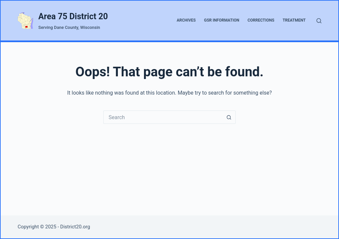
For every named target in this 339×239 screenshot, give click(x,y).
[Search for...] (162, 117)
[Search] (318, 20)
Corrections (261, 20)
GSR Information (221, 20)
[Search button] (229, 117)
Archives (186, 20)
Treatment (294, 20)
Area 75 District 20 (73, 16)
